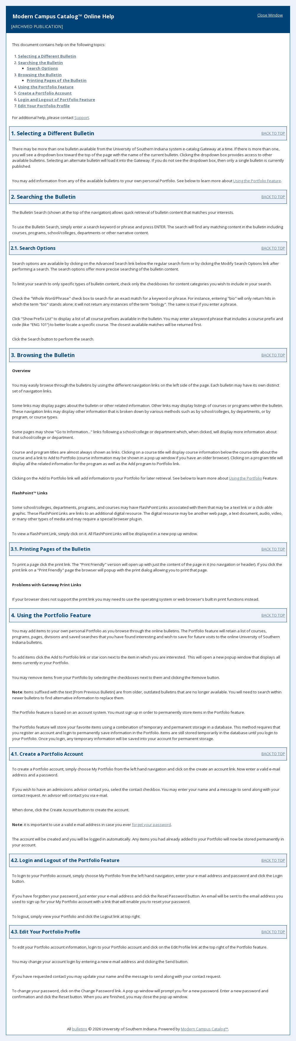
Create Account (45, 93)
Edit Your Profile (44, 105)
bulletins (79, 1029)
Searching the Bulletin (40, 62)
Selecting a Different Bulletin (47, 56)
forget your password (151, 824)
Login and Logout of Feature (56, 99)
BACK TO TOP (273, 133)
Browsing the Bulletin (40, 74)
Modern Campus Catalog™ (204, 1029)
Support (81, 117)
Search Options (42, 68)
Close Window (270, 15)
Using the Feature (45, 86)
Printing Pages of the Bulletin (56, 80)
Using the (245, 478)
